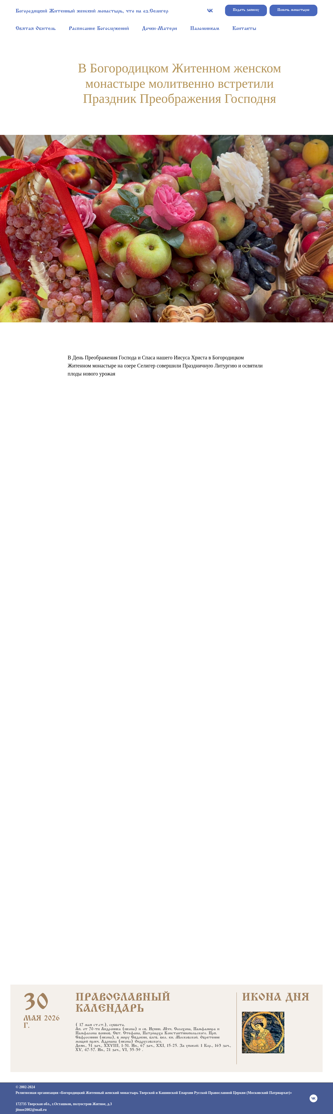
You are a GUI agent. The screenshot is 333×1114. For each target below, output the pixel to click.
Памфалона (86, 1033)
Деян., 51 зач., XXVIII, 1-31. (102, 1046)
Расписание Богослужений (99, 29)
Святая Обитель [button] (36, 29)
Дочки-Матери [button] (159, 29)
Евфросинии (86, 1037)
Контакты (244, 29)
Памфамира (204, 1029)
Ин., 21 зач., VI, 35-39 (119, 1050)
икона (130, 1029)
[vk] (210, 10)
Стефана (131, 1033)
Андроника (111, 1029)
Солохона (182, 1029)
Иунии (154, 1029)
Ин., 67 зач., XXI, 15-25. (154, 1046)
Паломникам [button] (204, 29)
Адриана (109, 1042)
